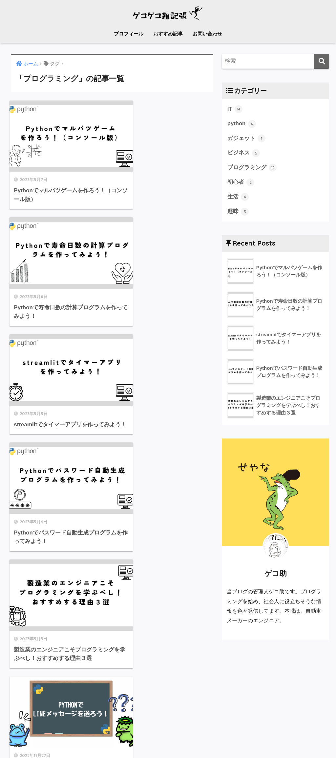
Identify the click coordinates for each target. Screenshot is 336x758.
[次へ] (131, 658)
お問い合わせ (207, 33)
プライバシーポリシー (179, 740)
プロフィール (128, 33)
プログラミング (252, 168)
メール (141, 740)
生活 (238, 197)
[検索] (321, 61)
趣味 (238, 212)
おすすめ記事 (168, 33)
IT (235, 109)
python (241, 124)
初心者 (241, 183)
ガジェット (246, 138)
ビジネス (243, 153)
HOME (168, 726)
